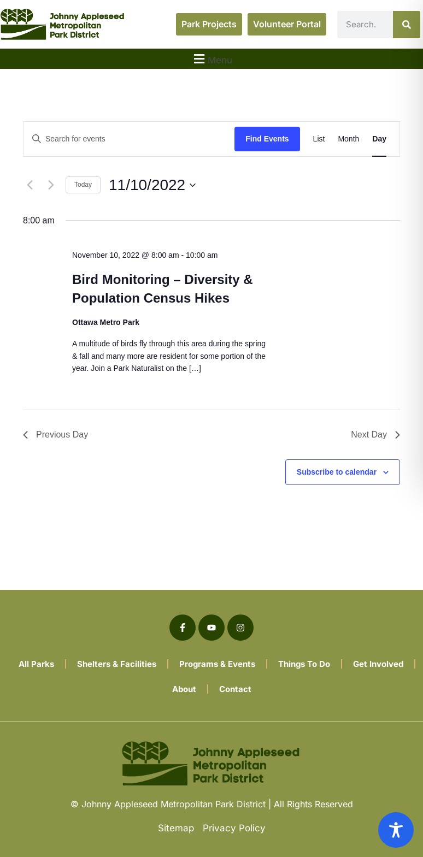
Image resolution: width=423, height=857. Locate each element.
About (184, 689)
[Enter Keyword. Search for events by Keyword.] (129, 139)
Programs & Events (217, 664)
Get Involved (378, 664)
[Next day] (50, 185)
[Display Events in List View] (319, 139)
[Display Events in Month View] (348, 139)
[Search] (406, 24)
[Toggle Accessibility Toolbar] (396, 830)
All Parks (36, 664)
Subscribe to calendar (337, 472)
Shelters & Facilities (116, 664)
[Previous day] (29, 185)
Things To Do (304, 664)
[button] (211, 59)
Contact (235, 689)
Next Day (375, 434)
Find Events (267, 138)
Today (83, 184)
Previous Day (55, 434)
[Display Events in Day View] (379, 139)
